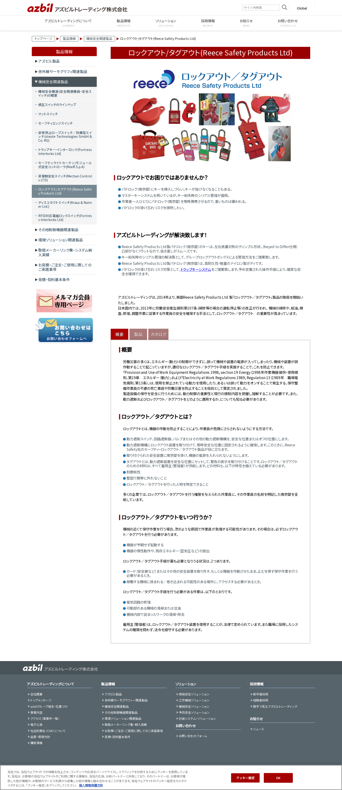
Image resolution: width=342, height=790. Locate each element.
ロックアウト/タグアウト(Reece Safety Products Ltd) (65, 191)
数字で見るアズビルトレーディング (275, 706)
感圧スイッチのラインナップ (57, 104)
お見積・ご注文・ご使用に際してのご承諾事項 (64, 267)
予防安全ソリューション (194, 712)
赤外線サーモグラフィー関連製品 (126, 700)
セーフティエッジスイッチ (55, 123)
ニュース (258, 729)
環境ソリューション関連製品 (60, 240)
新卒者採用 (260, 694)
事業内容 (36, 712)
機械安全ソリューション (194, 706)
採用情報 (257, 683)
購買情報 (36, 743)
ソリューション (185, 683)
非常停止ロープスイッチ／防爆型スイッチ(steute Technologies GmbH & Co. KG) (65, 136)
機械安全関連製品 (99, 38)
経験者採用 (260, 700)
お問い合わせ (185, 725)
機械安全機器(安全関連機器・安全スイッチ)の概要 (65, 93)
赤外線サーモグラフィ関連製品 (62, 71)
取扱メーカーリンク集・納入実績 (126, 724)
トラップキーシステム (196, 269)
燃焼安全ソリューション (194, 694)
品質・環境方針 (40, 737)
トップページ (43, 38)
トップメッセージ (41, 700)
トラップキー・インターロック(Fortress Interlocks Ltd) (65, 151)
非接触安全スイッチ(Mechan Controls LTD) (65, 178)
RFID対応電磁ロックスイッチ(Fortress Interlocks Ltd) (65, 217)
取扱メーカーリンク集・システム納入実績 (65, 252)
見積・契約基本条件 (54, 279)
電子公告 (36, 724)
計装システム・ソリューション (197, 718)
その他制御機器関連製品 (58, 229)
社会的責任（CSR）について (48, 731)
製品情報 (69, 38)
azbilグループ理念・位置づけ (49, 706)
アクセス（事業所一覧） (45, 718)
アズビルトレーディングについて (50, 683)
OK (278, 783)
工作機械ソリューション (194, 700)
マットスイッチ (48, 114)
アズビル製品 (49, 61)
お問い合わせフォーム (193, 736)
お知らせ (256, 718)
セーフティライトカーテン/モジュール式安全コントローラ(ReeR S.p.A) (65, 164)
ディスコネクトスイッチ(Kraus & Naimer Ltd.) (65, 204)
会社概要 (36, 694)
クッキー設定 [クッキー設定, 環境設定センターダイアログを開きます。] (245, 783)
